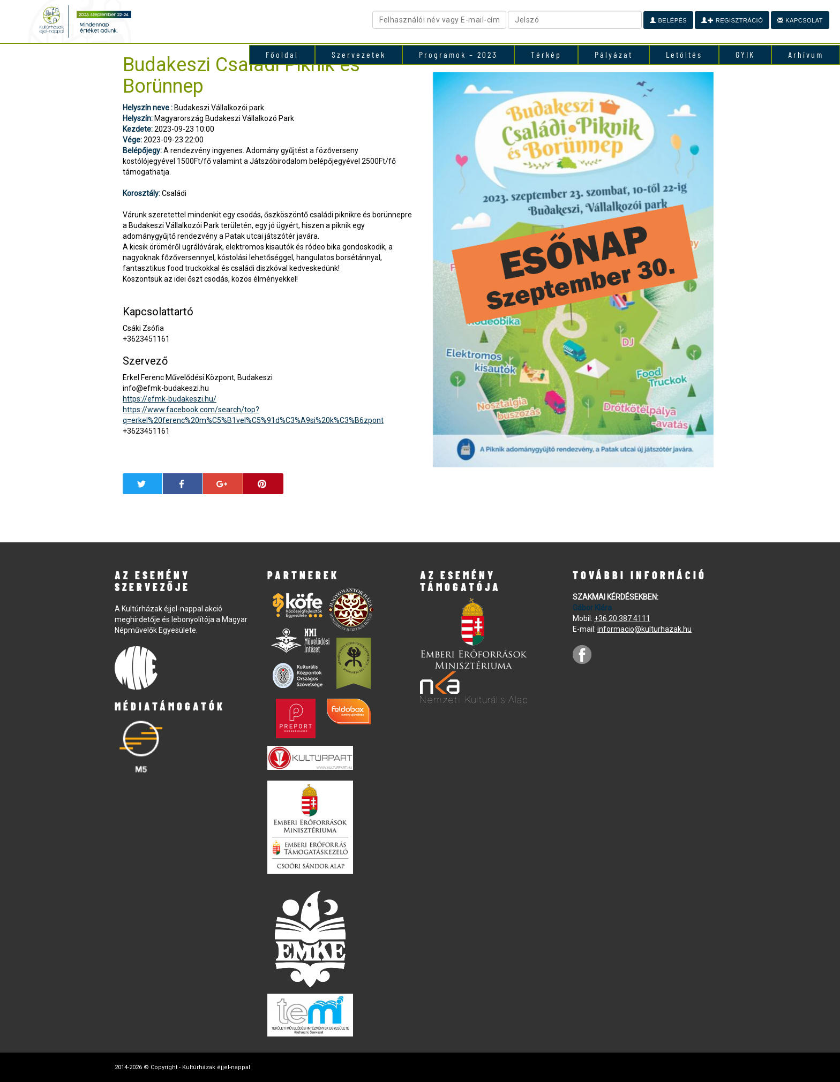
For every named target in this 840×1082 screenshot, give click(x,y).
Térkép (546, 54)
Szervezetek (359, 54)
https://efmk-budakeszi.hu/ (169, 399)
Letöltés (684, 54)
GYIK (745, 54)
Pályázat (614, 54)
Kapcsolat (800, 20)
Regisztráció (732, 20)
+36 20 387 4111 (622, 618)
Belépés (668, 20)
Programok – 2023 (458, 54)
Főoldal (282, 54)
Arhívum (805, 54)
